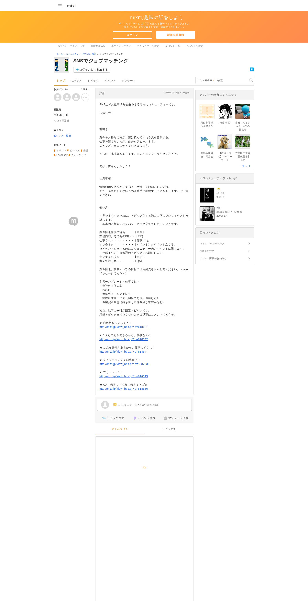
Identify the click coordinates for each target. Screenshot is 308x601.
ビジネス (75, 150)
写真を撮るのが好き (229, 211)
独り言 (220, 193)
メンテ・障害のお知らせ (213, 258)
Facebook (62, 155)
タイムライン (119, 429)
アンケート (128, 80)
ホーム (60, 54)
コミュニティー (80, 155)
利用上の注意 (207, 251)
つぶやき (76, 80)
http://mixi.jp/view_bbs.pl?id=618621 (123, 326)
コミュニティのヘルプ (212, 243)
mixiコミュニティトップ (71, 46)
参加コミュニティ (121, 46)
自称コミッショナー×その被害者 (242, 126)
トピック (93, 80)
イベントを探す (194, 46)
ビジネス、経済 (89, 54)
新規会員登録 (175, 34)
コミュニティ (72, 54)
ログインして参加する (93, 69)
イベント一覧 (172, 46)
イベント (110, 80)
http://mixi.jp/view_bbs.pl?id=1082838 (124, 364)
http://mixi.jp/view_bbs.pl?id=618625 (123, 376)
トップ (60, 80)
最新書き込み (98, 46)
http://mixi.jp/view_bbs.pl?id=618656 (123, 388)
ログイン (132, 34)
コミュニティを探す (148, 46)
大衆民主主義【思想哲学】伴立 (242, 156)
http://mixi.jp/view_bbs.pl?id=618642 (123, 339)
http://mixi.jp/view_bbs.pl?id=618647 (123, 351)
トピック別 (169, 429)
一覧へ (243, 166)
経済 (85, 150)
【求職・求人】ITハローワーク (225, 156)
